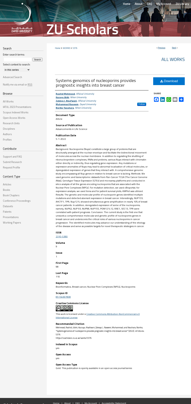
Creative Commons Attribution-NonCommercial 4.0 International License (98, 315)
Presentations (11, 217)
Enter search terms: (14, 54)
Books (6, 190)
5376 (75, 48)
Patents (7, 212)
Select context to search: (16, 64)
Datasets (8, 206)
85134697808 (63, 297)
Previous (161, 47)
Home (57, 48)
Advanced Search (12, 77)
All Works (173, 59)
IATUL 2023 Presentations (17, 107)
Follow (142, 104)
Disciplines (9, 129)
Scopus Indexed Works (15, 112)
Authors (7, 134)
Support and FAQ (12, 156)
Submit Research (12, 162)
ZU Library (182, 4)
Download (169, 81)
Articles (7, 184)
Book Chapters (11, 195)
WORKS (66, 48)
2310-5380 (62, 236)
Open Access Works (14, 118)
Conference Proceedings (17, 201)
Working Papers (12, 222)
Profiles (7, 140)
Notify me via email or (17, 84)
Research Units (11, 123)
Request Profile (11, 167)
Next (174, 47)
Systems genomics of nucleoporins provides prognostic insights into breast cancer (96, 82)
